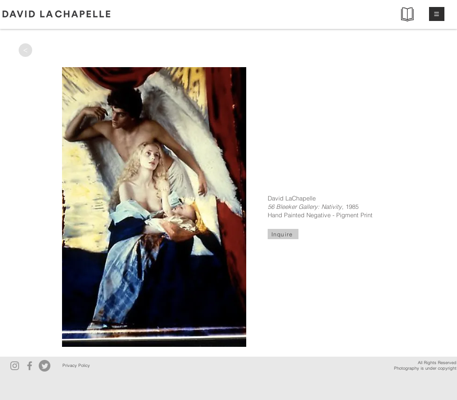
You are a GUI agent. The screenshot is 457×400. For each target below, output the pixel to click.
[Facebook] (29, 366)
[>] (25, 50)
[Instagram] (15, 366)
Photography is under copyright (425, 368)
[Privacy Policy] (76, 366)
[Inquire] (283, 234)
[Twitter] (44, 366)
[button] (436, 14)
